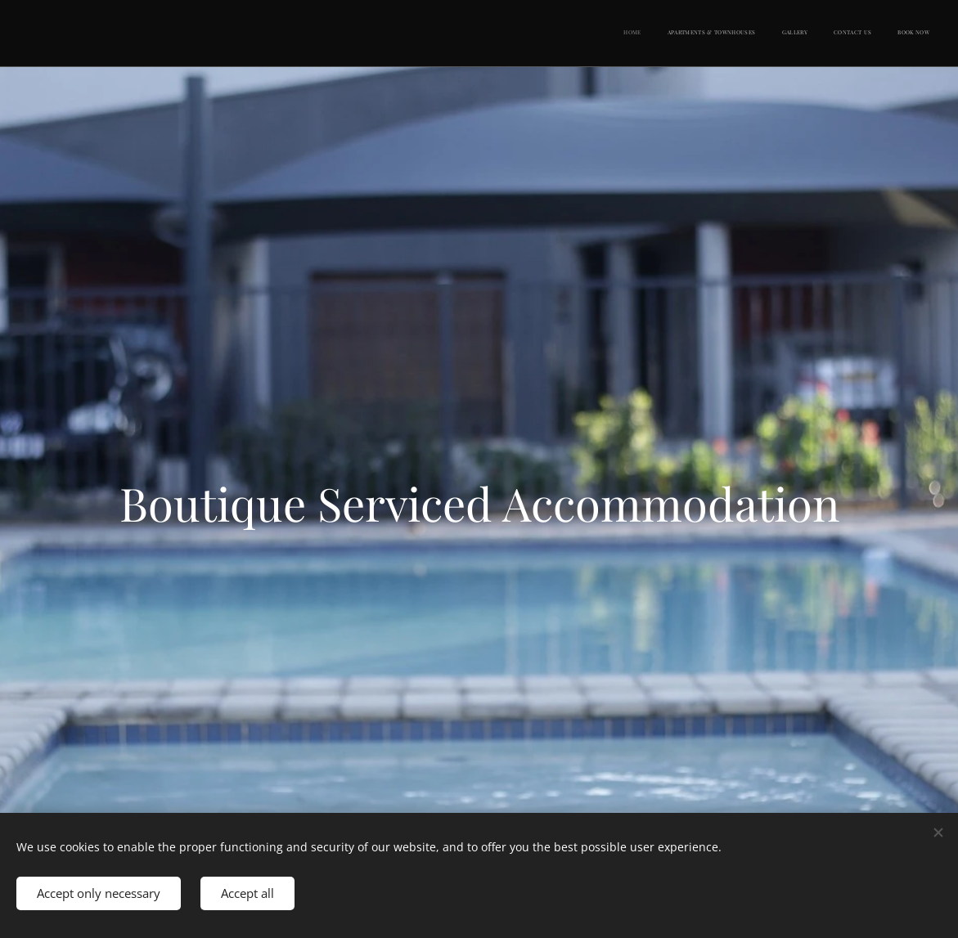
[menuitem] (829, 33)
